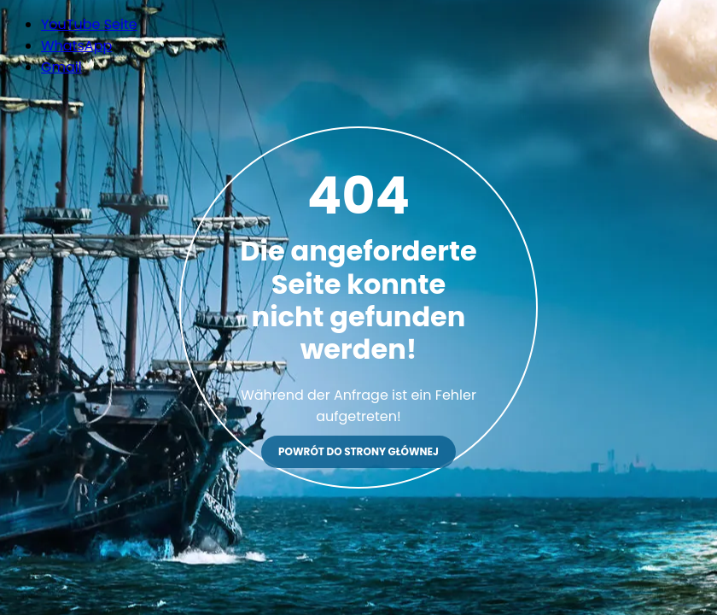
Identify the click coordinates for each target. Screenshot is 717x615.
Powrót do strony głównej (358, 451)
